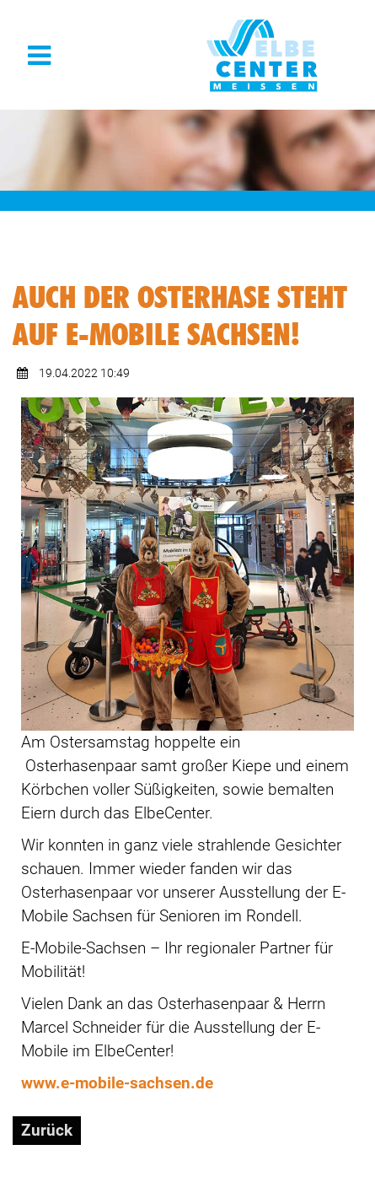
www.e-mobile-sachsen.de (117, 1083)
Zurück (46, 1130)
